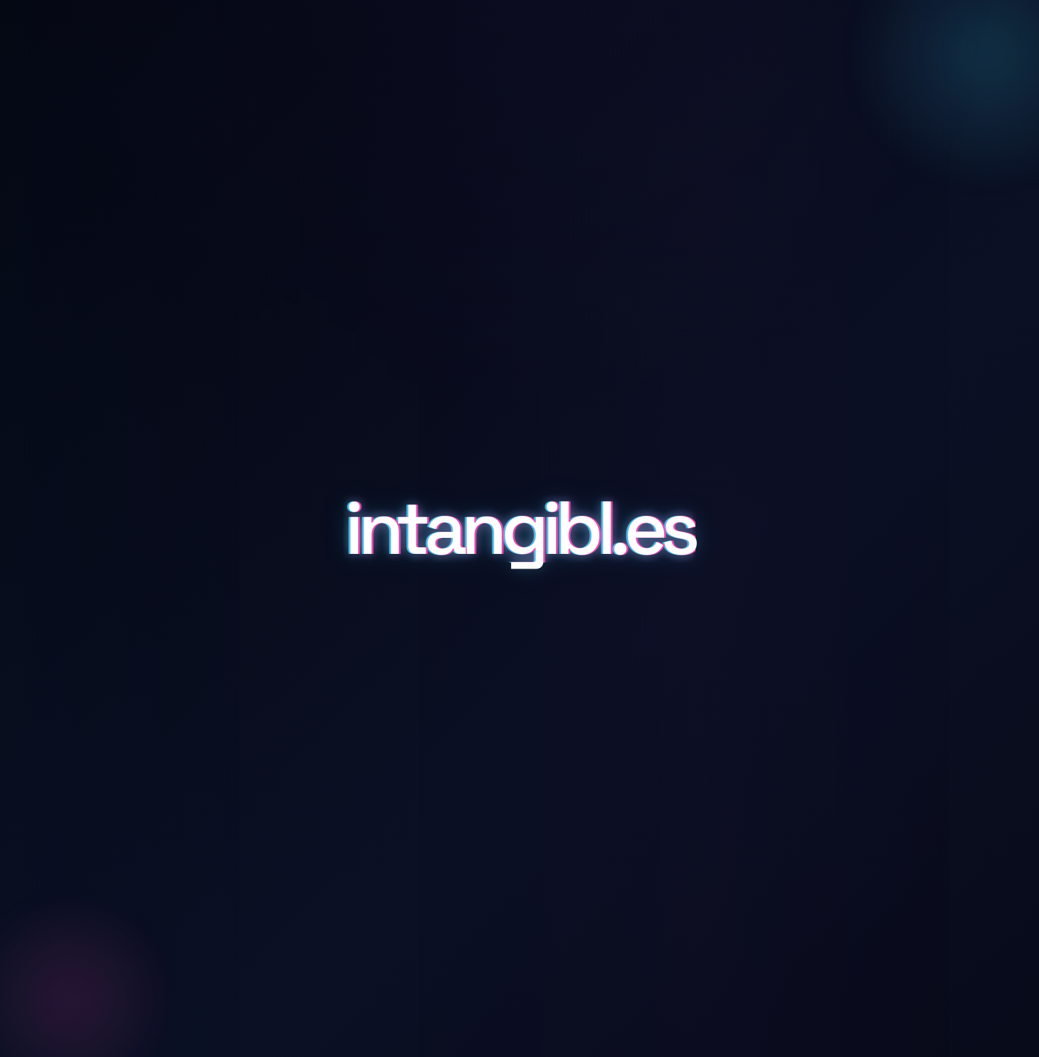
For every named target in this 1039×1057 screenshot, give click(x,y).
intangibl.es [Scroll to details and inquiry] (519, 529)
